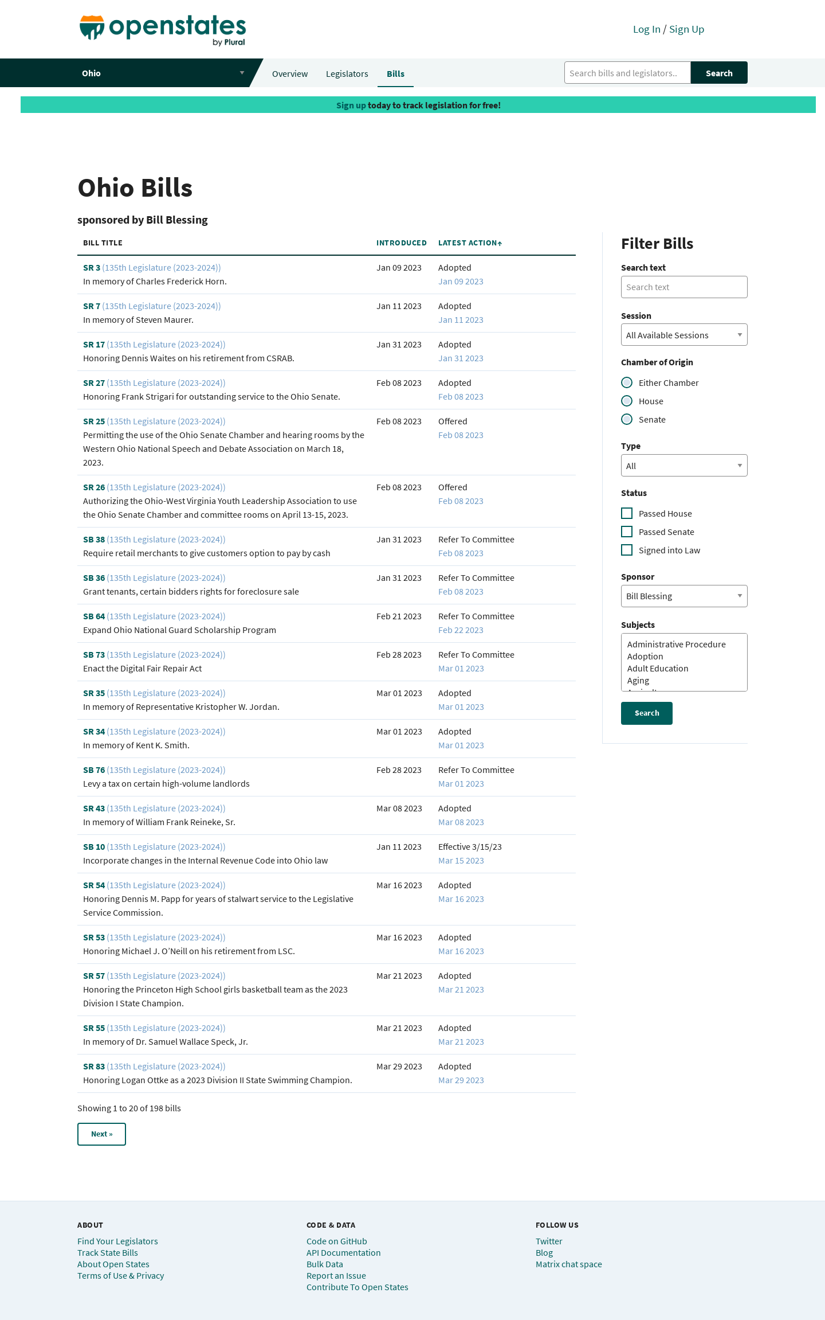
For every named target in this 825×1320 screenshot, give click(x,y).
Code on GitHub (337, 1241)
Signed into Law (669, 550)
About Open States (113, 1264)
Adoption (679, 656)
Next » (102, 1133)
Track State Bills (107, 1252)
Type (631, 445)
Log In (647, 29)
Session (636, 315)
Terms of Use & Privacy (120, 1275)
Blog (544, 1252)
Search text (643, 267)
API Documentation (344, 1252)
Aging (679, 680)
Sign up (351, 105)
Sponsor (637, 576)
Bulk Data (325, 1264)
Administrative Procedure (679, 644)
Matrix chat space (569, 1264)
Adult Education (679, 668)
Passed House (665, 513)
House (651, 401)
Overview (290, 73)
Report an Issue (336, 1275)
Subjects (638, 624)
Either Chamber (669, 382)
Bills (395, 73)
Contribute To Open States (357, 1286)
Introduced (401, 242)
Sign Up (687, 29)
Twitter (549, 1241)
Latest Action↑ (470, 242)
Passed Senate (666, 531)
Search (719, 73)
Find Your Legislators (117, 1241)
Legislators (347, 73)
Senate (652, 419)
